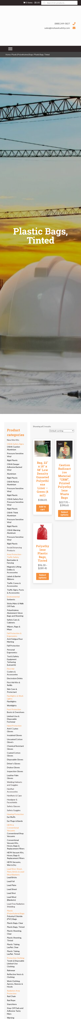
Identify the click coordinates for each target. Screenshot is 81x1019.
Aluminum (11, 533)
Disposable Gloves (15, 759)
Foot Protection (14, 709)
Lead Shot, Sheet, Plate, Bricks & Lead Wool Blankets (15, 872)
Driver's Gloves (13, 763)
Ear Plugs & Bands (15, 821)
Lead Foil (11, 881)
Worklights (12, 705)
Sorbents (11, 599)
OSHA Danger (13, 464)
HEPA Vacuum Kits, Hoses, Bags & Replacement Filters (15, 855)
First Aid (10, 669)
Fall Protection (13, 645)
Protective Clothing (15, 958)
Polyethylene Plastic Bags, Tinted (42, 553)
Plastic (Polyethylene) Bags (22, 54)
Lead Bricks (12, 877)
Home (8, 54)
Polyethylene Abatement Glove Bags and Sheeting (15, 613)
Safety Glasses (13, 806)
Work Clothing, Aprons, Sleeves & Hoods (15, 984)
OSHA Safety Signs (15, 444)
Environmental (13, 596)
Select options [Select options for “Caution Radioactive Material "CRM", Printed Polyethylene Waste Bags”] (64, 513)
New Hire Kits (13, 440)
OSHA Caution (13, 447)
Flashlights (11, 701)
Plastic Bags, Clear (15, 923)
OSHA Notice (13, 481)
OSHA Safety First (15, 499)
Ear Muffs (11, 817)
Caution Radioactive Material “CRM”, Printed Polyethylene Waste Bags (64, 481)
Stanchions (12, 1004)
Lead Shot (11, 893)
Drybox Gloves (13, 767)
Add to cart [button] (42, 508)
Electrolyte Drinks (15, 678)
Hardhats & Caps (14, 795)
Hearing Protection (15, 814)
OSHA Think (12, 512)
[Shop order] (61, 430)
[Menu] (10, 48)
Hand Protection (14, 725)
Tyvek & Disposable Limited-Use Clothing (15, 964)
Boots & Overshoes (15, 712)
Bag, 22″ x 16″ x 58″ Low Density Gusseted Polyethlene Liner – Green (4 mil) (42, 479)
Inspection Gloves (15, 771)
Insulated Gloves (14, 735)
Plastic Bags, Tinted (15, 927)
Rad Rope (11, 1000)
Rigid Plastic (12, 460)
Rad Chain (11, 996)
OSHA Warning (13, 530)
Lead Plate (11, 885)
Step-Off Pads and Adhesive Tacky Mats (15, 1011)
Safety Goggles (14, 810)
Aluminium (11, 449)
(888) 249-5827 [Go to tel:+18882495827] (62, 23)
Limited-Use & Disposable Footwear (13, 719)
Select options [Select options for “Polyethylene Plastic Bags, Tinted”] (43, 576)
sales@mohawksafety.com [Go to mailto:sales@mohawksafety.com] (57, 28)
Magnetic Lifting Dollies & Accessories (14, 570)
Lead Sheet (12, 889)
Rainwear (11, 970)
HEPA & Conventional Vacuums (13, 828)
